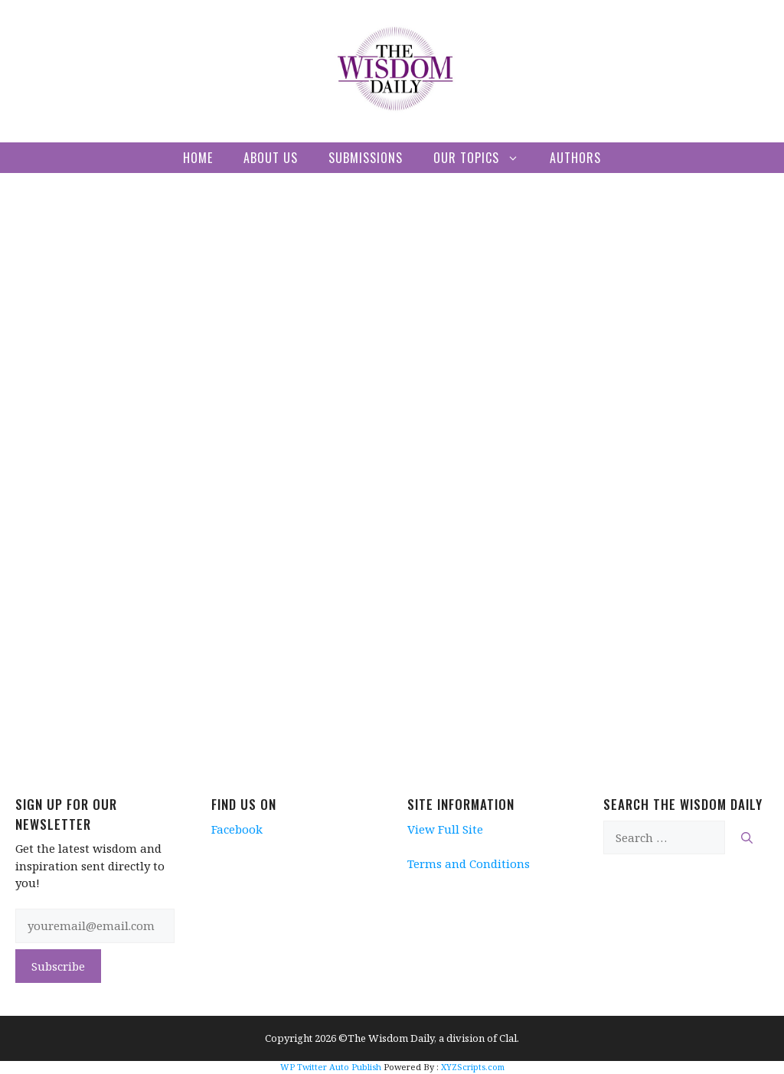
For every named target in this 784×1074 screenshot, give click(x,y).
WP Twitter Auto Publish (330, 1066)
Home (198, 158)
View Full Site (445, 829)
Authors (575, 158)
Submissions (365, 158)
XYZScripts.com (473, 1066)
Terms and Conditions (468, 863)
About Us (270, 158)
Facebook (237, 829)
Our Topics (483, 157)
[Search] (747, 838)
